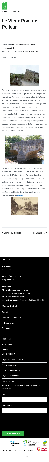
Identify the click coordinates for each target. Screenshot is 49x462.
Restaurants (7, 328)
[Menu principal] (44, 8)
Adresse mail (7, 405)
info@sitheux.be (8, 280)
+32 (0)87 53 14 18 (13, 276)
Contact (5, 350)
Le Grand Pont (39, 233)
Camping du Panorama (11, 317)
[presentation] (22, 420)
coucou (20, 195)
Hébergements (8, 323)
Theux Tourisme (11, 11)
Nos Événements (9, 365)
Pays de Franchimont (10, 376)
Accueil (5, 312)
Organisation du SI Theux (12, 360)
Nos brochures (8, 381)
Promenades (7, 339)
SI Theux (8, 51)
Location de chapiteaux (11, 370)
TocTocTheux (7, 344)
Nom (4, 394)
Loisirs (5, 334)
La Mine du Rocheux (12, 233)
